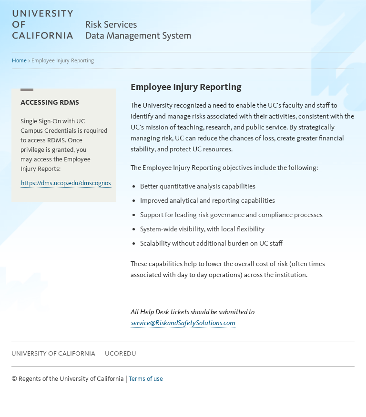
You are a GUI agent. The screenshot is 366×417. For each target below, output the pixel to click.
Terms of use (146, 379)
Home (19, 60)
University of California (53, 353)
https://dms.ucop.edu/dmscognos (66, 183)
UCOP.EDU (120, 353)
